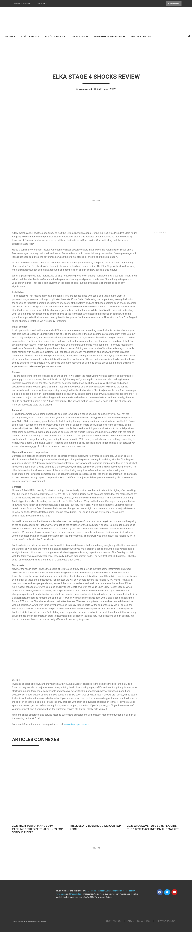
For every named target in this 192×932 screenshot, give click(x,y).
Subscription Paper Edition (109, 36)
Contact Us (41, 4)
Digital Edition (79, 36)
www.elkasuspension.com (77, 724)
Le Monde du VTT (118, 891)
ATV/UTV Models (30, 36)
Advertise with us (22, 4)
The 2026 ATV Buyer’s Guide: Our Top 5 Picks (95, 828)
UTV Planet (90, 891)
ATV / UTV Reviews (55, 36)
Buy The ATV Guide (141, 36)
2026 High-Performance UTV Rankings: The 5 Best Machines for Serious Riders (37, 829)
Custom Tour (76, 894)
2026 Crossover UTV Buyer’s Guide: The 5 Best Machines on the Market (152, 828)
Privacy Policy (166, 921)
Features (9, 36)
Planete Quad (103, 891)
